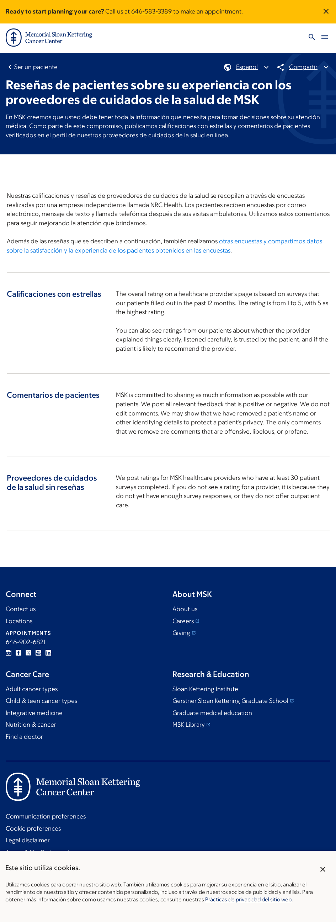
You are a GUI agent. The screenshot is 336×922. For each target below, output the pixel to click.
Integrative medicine (34, 712)
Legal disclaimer (28, 840)
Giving (181, 632)
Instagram (8, 653)
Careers (183, 621)
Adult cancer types (32, 689)
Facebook (18, 653)
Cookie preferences (33, 828)
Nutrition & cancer (31, 724)
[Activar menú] (324, 37)
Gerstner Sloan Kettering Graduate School (230, 700)
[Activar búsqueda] (312, 37)
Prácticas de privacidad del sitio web (248, 899)
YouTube (38, 653)
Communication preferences (46, 816)
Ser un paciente (36, 66)
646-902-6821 (25, 642)
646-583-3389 (151, 11)
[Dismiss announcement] (326, 11)
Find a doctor (24, 736)
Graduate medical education (212, 712)
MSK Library (188, 724)
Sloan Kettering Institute (205, 689)
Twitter (28, 653)
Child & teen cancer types (41, 700)
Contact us (21, 609)
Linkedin (48, 653)
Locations (19, 621)
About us (184, 609)
